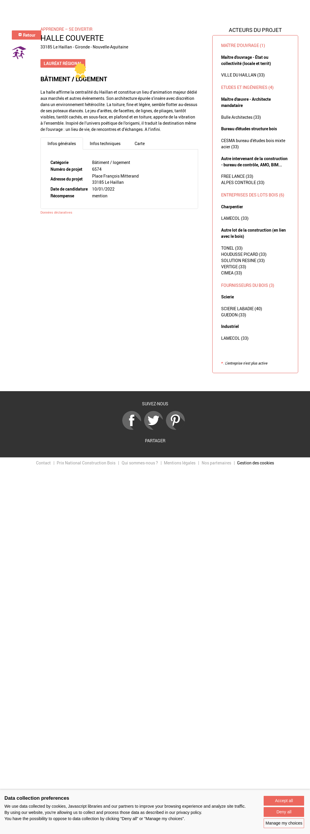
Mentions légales (179, 463)
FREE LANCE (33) (237, 176)
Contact (43, 463)
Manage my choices (283, 823)
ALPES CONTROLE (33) (243, 182)
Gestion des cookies (255, 463)
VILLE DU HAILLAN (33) (243, 75)
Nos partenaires (216, 463)
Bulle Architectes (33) (241, 117)
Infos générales (62, 143)
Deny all (283, 811)
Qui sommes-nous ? (140, 463)
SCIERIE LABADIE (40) (241, 308)
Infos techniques (105, 143)
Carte (140, 143)
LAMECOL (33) (235, 218)
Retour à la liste (155, 382)
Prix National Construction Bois (86, 463)
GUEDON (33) (233, 315)
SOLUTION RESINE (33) (243, 260)
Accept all (284, 800)
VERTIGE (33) (233, 266)
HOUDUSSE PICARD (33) (244, 254)
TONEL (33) (232, 248)
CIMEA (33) (231, 273)
